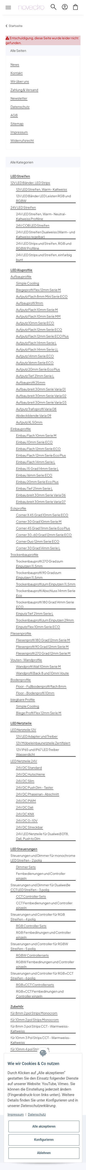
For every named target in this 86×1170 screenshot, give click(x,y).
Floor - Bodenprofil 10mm (35, 693)
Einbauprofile (21, 429)
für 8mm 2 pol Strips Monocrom (34, 1013)
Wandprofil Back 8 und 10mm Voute (42, 673)
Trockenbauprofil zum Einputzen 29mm (45, 620)
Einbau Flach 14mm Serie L (35, 462)
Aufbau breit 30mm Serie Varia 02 (41, 396)
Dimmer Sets (26, 867)
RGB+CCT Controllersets (35, 985)
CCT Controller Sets (31, 896)
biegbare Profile (23, 699)
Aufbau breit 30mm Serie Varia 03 (41, 402)
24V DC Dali (24, 807)
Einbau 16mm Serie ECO (34, 475)
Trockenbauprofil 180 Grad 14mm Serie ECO (45, 604)
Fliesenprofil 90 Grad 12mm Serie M (42, 646)
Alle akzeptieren (43, 1126)
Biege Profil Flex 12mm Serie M (38, 713)
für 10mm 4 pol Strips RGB (30, 1049)
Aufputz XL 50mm (29, 422)
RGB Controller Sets (31, 926)
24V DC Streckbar (29, 827)
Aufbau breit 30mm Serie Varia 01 (41, 389)
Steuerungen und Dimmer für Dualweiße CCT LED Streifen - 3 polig (40, 887)
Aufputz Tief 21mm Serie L (35, 376)
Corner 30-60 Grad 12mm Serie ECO (44, 535)
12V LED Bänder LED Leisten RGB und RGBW (43, 198)
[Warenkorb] (75, 7)
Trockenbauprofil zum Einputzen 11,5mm (45, 584)
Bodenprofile (21, 680)
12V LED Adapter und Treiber (37, 736)
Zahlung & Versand (24, 90)
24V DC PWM (26, 801)
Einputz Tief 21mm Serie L (34, 613)
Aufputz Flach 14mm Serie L (36, 343)
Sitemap (17, 123)
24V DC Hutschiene (30, 774)
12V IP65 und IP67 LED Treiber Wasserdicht (37, 751)
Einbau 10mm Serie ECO (34, 442)
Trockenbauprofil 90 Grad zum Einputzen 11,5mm (38, 575)
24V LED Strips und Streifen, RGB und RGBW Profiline (43, 245)
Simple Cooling (27, 283)
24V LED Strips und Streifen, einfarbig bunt (44, 257)
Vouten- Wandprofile (26, 660)
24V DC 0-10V (26, 820)
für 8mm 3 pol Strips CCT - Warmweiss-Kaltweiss (40, 1028)
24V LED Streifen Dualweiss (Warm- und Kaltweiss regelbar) (45, 234)
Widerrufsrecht (22, 140)
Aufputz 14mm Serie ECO (35, 356)
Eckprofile (18, 508)
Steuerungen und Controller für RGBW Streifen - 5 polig (39, 946)
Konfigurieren (44, 1139)
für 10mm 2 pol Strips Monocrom (35, 1020)
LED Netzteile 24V (24, 761)
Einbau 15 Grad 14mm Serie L (37, 468)
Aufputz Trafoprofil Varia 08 (36, 409)
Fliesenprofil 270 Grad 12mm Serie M (43, 653)
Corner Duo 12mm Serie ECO (37, 541)
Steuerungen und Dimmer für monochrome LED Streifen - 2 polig (43, 857)
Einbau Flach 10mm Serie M (36, 435)
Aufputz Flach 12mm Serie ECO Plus (42, 336)
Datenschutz (20, 107)
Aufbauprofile (21, 276)
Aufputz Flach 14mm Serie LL (37, 349)
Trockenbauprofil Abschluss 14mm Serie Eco (45, 593)
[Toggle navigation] (8, 3)
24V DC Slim (25, 781)
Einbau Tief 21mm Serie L (34, 488)
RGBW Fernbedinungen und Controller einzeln (45, 964)
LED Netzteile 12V (23, 730)
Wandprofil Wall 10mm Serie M (38, 666)
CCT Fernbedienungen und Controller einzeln (44, 905)
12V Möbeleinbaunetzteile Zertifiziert (43, 743)
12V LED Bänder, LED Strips (30, 183)
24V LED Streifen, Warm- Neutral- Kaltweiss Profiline (41, 216)
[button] (53, 7)
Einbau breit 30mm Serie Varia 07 (41, 502)
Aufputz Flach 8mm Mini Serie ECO (41, 296)
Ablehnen (44, 1153)
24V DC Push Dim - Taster (34, 787)
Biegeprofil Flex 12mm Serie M (38, 290)
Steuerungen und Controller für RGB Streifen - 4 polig (38, 916)
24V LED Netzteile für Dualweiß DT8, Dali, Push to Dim (42, 836)
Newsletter (19, 98)
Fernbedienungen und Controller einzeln (40, 875)
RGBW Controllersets (32, 955)
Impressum (19, 132)
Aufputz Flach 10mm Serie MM (38, 316)
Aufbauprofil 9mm (29, 303)
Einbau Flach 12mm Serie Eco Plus (41, 455)
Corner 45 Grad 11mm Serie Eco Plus (43, 528)
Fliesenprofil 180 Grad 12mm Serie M (43, 640)
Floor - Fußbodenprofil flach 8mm (41, 686)
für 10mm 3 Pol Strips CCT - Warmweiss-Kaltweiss (40, 1040)
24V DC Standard (29, 767)
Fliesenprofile (21, 633)
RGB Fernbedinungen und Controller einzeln (43, 934)
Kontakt (16, 73)
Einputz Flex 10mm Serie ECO (38, 627)
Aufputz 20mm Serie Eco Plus (38, 369)
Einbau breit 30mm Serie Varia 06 (41, 495)
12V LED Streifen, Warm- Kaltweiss (41, 189)
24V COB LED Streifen (32, 225)
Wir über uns (20, 81)
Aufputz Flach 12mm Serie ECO (39, 329)
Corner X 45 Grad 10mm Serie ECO (42, 515)
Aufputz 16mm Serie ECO (34, 362)
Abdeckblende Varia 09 (33, 415)
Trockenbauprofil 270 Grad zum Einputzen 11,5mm (39, 563)
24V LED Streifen (23, 207)
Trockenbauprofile (24, 554)
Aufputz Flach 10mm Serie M (37, 310)
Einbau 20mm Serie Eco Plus (37, 482)
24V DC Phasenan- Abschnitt (37, 794)
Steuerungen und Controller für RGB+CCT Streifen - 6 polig (42, 975)
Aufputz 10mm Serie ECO (35, 323)
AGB (14, 115)
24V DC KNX (25, 814)
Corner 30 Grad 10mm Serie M (38, 521)
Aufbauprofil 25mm (30, 382)
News (15, 64)
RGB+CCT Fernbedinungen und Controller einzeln (40, 993)
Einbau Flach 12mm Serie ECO (38, 449)
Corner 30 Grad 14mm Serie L (38, 548)
